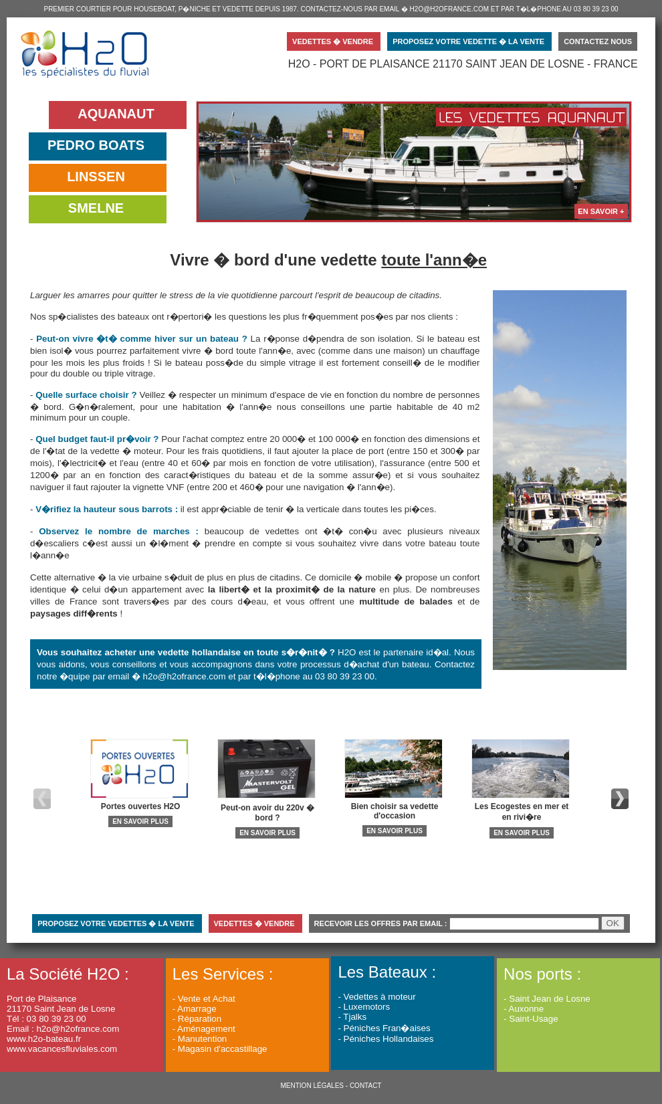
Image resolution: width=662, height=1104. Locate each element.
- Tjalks (352, 1017)
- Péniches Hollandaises (385, 1039)
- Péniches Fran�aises (384, 1028)
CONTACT (366, 1085)
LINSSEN (96, 176)
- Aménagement (204, 1029)
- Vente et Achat (204, 999)
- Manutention (200, 1039)
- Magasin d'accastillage (220, 1049)
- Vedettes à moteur (376, 997)
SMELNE (96, 208)
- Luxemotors (364, 1007)
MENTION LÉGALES (312, 1085)
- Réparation (197, 1019)
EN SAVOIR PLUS (140, 821)
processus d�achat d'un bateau (364, 664)
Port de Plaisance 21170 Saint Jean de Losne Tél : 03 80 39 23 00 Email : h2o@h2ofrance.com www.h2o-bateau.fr (68, 1008)
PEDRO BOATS (95, 145)
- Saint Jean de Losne (547, 999)
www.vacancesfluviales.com (62, 1049)
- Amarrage (195, 1009)
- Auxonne (524, 1009)
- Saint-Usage (531, 1019)
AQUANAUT (116, 113)
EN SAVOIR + (601, 211)
